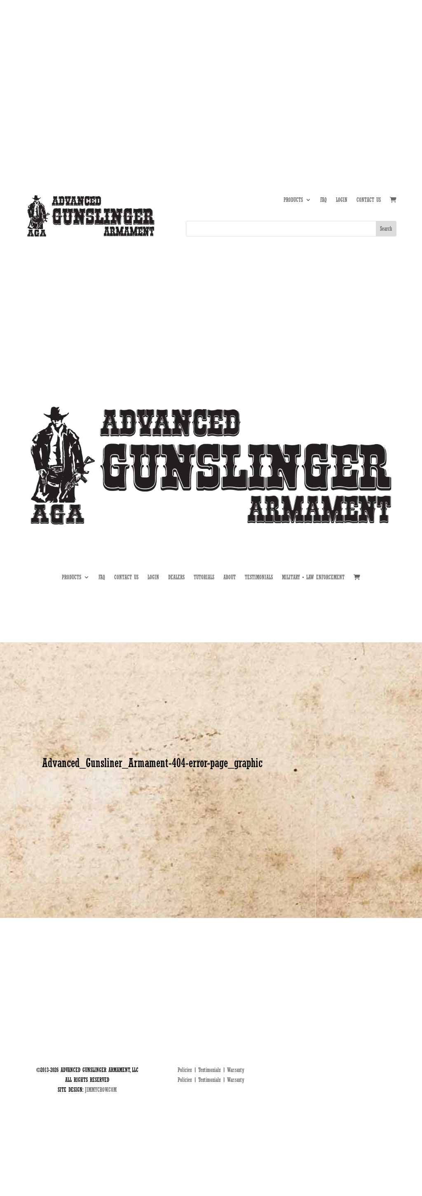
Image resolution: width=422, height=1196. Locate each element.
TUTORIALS (334, 65)
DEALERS (361, 65)
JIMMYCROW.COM (101, 1089)
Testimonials (209, 1070)
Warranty (235, 1070)
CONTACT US (368, 200)
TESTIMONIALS (259, 577)
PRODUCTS (293, 200)
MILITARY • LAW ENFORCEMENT (313, 577)
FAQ (323, 200)
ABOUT (308, 65)
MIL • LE (387, 65)
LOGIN (341, 200)
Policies (185, 1070)
